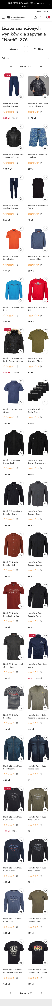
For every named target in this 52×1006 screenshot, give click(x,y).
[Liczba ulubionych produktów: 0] (41, 17)
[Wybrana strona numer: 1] (26, 66)
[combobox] (26, 58)
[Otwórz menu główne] (3, 17)
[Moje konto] (41, 11)
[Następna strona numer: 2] (41, 66)
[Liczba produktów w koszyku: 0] (47, 17)
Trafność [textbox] (5, 58)
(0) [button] (17, 112)
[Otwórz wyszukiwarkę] (35, 17)
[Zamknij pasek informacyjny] (49, 4)
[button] (10, 112)
